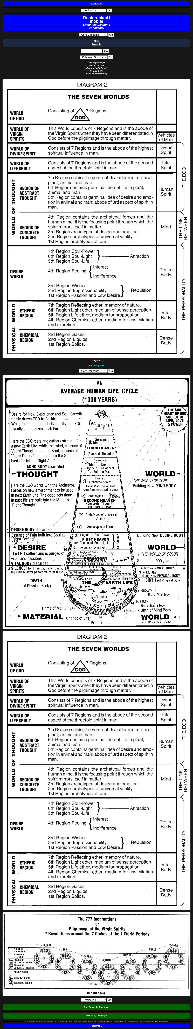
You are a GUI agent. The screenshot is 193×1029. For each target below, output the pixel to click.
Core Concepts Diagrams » (97, 1007)
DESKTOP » (97, 4)
